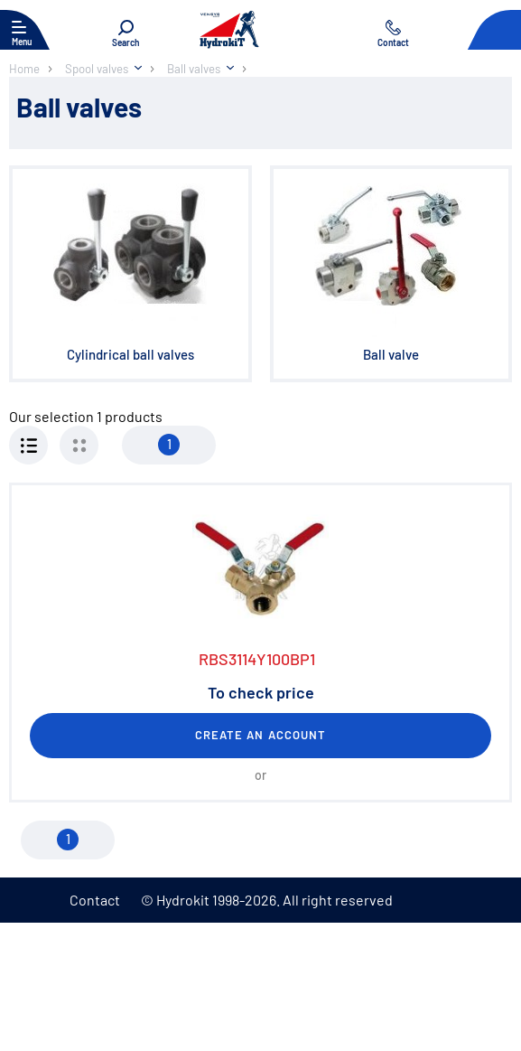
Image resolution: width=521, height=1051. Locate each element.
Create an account (260, 734)
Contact (95, 899)
